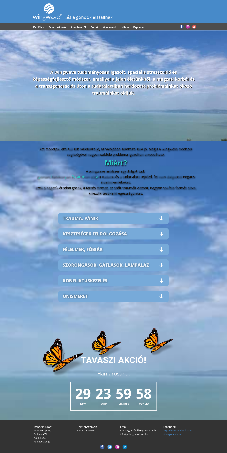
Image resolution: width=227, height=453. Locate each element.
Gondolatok (110, 27)
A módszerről (78, 27)
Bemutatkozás (57, 27)
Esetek (94, 27)
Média (125, 27)
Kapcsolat (139, 27)
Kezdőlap (38, 27)
